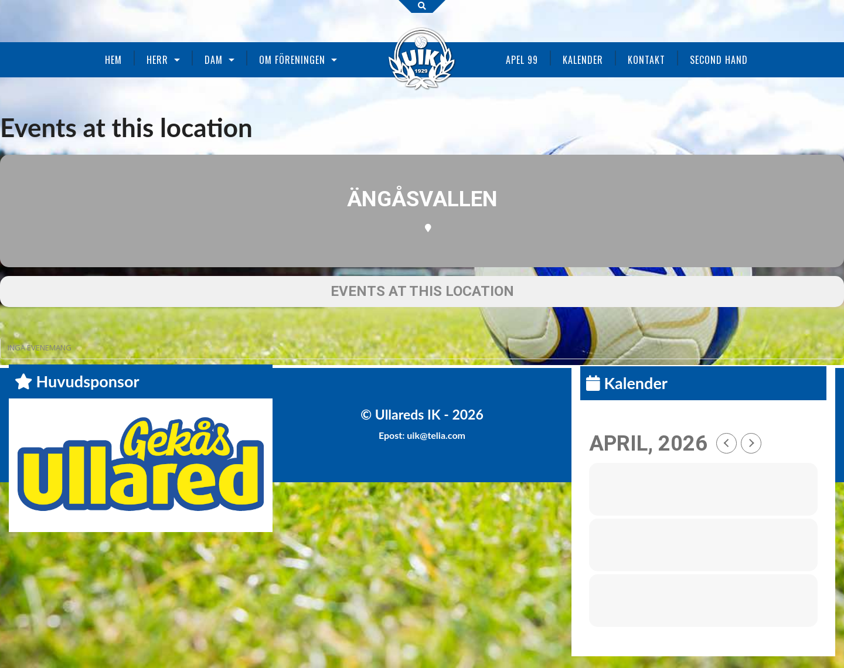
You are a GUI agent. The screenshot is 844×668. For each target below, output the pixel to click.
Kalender (583, 60)
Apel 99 (522, 60)
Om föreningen (292, 60)
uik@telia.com (436, 435)
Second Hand (719, 60)
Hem (113, 60)
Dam (214, 60)
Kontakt (646, 60)
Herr (157, 60)
